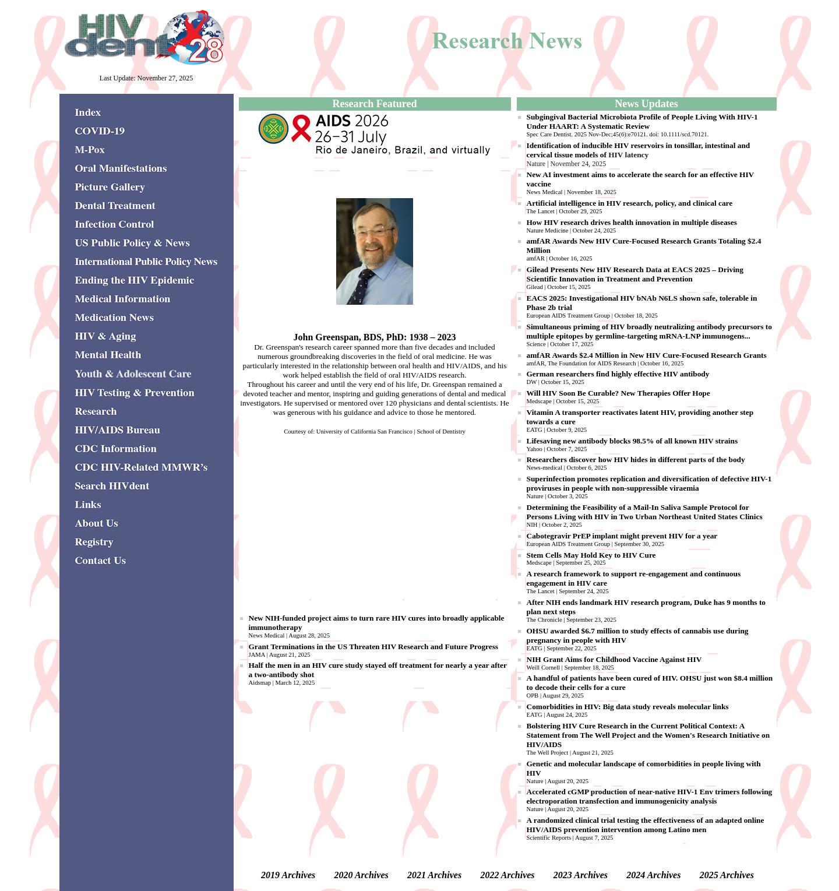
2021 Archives (434, 875)
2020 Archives (361, 875)
